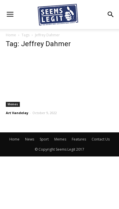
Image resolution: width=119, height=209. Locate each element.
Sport (44, 139)
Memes (13, 104)
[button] (111, 14)
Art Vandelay (17, 113)
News (29, 139)
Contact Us (101, 139)
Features (79, 139)
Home (11, 35)
